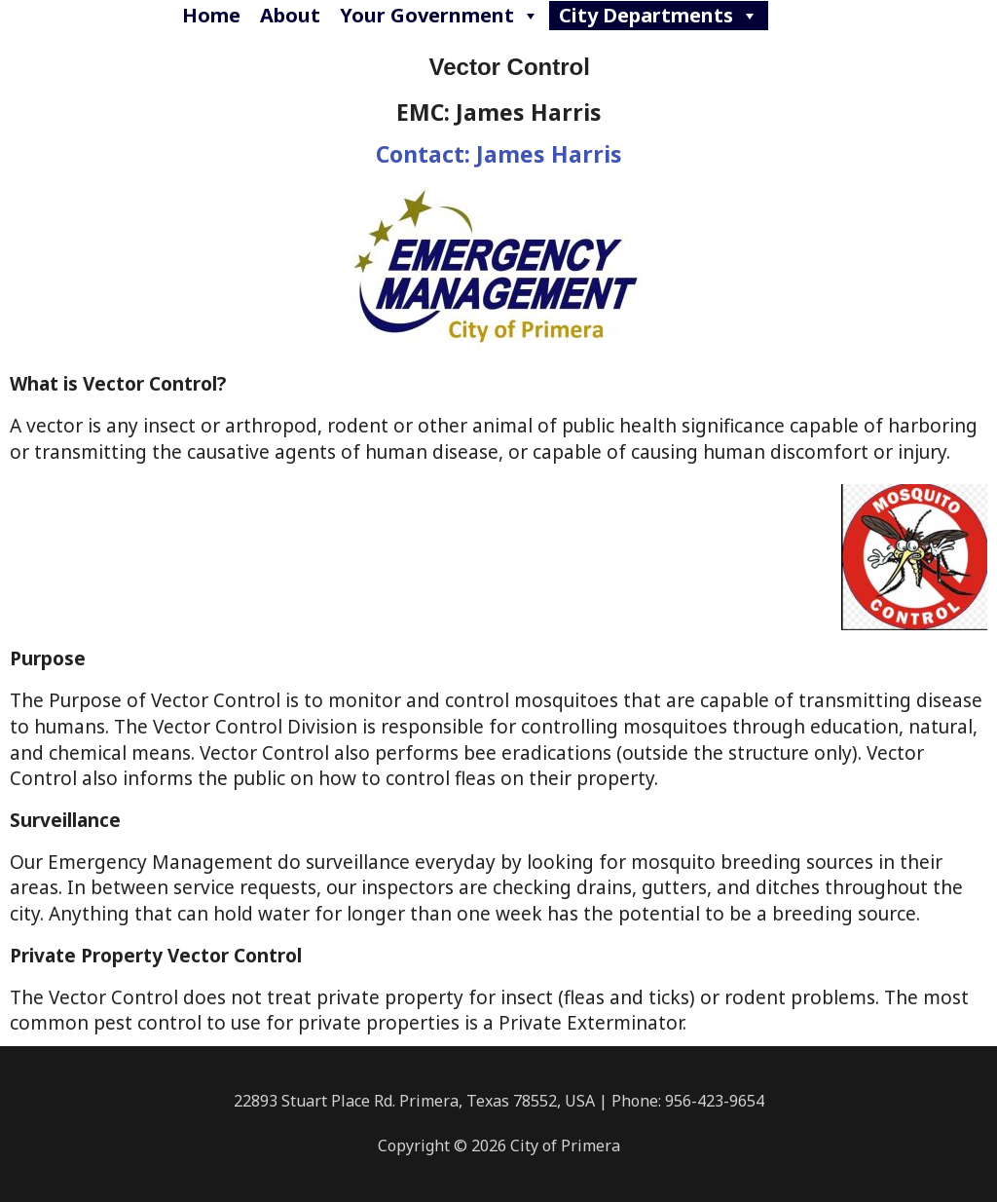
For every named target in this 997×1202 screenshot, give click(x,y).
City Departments (658, 15)
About (290, 15)
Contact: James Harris (499, 153)
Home (211, 15)
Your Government (439, 15)
